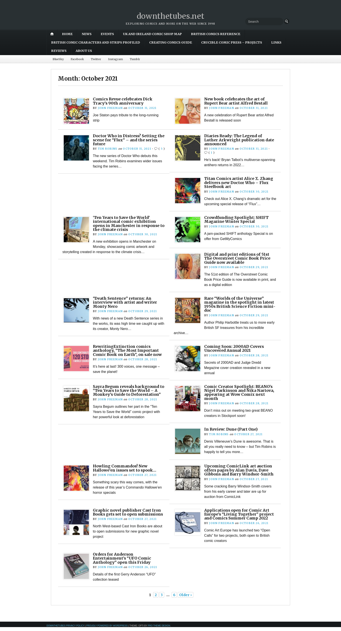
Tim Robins (107, 148)
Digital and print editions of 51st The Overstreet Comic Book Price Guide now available (238, 258)
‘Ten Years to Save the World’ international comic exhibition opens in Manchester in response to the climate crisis (128, 223)
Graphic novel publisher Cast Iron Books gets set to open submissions (128, 514)
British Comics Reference (215, 34)
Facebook (77, 59)
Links (276, 42)
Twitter (96, 59)
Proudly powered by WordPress (107, 629)
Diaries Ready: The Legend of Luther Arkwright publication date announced (235, 139)
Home (67, 34)
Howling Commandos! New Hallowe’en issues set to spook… (126, 468)
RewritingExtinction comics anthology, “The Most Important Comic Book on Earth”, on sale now (128, 350)
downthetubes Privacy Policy (65, 629)
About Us (84, 51)
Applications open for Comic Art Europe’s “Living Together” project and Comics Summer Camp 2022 (240, 516)
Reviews (59, 51)
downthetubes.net (170, 16)
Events (107, 34)
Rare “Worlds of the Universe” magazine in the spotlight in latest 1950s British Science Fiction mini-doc (235, 304)
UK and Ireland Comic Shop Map (152, 34)
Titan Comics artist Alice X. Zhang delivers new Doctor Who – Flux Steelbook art (240, 182)
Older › (185, 599)
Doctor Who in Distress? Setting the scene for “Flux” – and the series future (126, 139)
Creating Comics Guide (170, 42)
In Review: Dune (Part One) (232, 429)
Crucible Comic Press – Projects (231, 42)
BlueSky (58, 59)
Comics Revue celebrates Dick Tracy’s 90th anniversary (124, 100)
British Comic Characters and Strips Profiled (95, 42)
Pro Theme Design (159, 629)
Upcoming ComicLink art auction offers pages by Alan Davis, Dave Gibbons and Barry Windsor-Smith (240, 470)
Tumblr (135, 59)
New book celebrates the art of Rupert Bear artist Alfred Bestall (238, 100)
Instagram (115, 59)
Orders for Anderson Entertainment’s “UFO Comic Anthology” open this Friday (123, 562)
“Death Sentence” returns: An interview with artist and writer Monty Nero (126, 302)
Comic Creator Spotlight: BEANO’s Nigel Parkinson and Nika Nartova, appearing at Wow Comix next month (239, 392)
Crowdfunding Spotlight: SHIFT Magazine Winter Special (237, 219)
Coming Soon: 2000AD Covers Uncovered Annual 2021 (234, 348)
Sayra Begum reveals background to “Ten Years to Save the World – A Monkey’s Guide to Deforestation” (127, 392)
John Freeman (110, 108)
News (87, 34)
